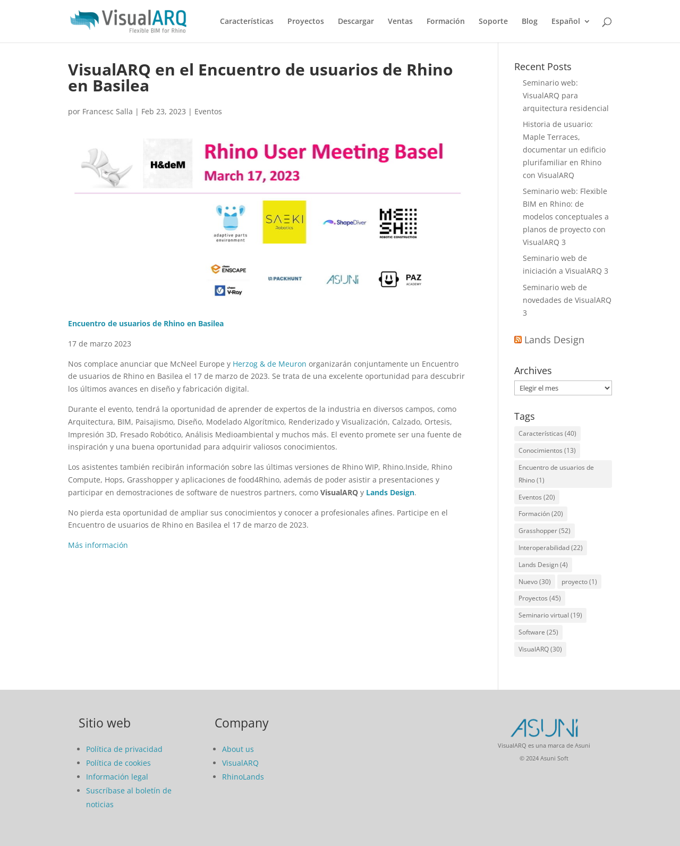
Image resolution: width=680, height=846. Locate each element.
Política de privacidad (124, 749)
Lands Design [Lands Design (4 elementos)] (543, 564)
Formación (446, 22)
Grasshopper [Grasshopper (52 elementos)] (544, 530)
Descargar (356, 22)
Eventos (208, 111)
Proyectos (305, 22)
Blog (530, 22)
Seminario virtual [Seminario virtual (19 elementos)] (550, 615)
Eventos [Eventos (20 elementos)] (536, 497)
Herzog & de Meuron (270, 364)
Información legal (117, 777)
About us (238, 749)
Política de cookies (118, 763)
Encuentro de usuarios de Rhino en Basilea (146, 323)
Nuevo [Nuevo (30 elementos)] (534, 581)
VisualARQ (240, 763)
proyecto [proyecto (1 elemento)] (579, 581)
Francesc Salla (107, 111)
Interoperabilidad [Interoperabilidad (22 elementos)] (550, 547)
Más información (98, 545)
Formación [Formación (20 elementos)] (540, 513)
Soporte (493, 22)
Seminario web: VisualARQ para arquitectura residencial (566, 95)
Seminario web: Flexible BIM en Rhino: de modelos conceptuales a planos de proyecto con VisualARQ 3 (566, 216)
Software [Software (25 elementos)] (538, 632)
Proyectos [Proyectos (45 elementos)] (539, 598)
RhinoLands (243, 777)
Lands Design (390, 492)
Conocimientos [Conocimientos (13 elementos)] (547, 450)
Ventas (400, 22)
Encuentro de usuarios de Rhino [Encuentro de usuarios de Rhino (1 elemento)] (556, 474)
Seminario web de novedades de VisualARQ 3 (567, 300)
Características (247, 22)
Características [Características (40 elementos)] (547, 433)
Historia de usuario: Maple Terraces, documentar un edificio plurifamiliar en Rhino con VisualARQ (564, 149)
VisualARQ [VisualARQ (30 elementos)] (540, 649)
